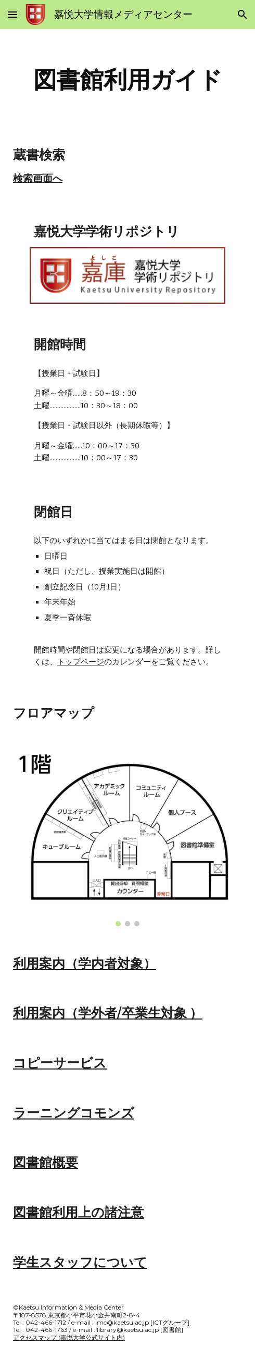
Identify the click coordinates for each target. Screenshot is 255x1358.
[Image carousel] (127, 838)
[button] (12, 14)
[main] (127, 79)
